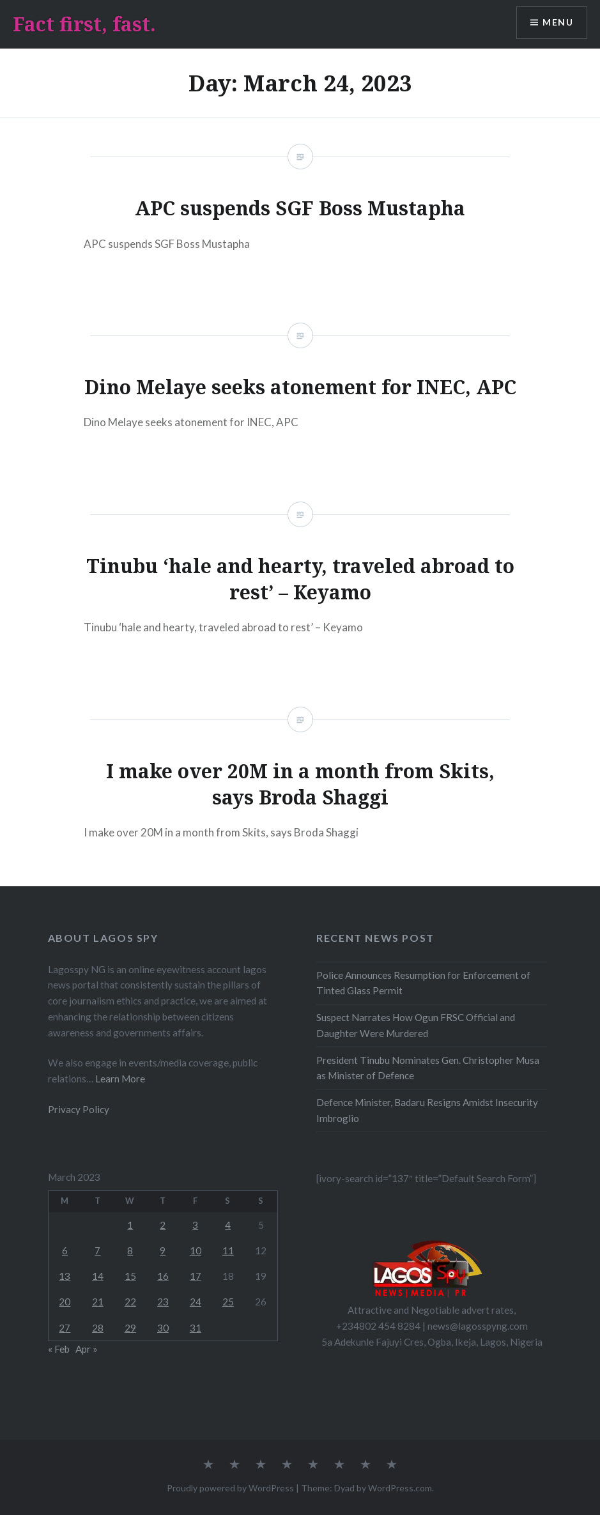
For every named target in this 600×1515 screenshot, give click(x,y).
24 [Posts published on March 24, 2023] (195, 1301)
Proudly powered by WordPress (230, 1487)
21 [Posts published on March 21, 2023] (98, 1301)
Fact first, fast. (84, 24)
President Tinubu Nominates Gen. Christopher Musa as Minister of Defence (427, 1068)
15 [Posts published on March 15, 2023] (130, 1276)
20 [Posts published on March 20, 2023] (64, 1301)
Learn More (119, 1078)
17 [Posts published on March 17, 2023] (195, 1276)
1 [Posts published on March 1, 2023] (130, 1225)
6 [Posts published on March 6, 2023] (65, 1250)
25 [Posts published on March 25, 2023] (228, 1301)
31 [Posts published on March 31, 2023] (195, 1328)
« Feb (59, 1349)
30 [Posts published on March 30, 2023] (163, 1328)
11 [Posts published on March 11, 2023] (228, 1250)
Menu (557, 22)
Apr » (86, 1349)
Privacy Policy (78, 1109)
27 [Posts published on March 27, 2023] (64, 1328)
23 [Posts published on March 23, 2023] (163, 1301)
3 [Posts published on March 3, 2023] (195, 1225)
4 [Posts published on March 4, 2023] (228, 1225)
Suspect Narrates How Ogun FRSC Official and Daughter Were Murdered (415, 1025)
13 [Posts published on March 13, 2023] (64, 1276)
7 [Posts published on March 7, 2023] (97, 1250)
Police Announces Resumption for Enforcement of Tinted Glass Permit (423, 983)
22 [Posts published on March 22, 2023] (130, 1301)
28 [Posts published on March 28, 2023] (98, 1328)
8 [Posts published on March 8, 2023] (130, 1250)
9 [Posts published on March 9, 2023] (162, 1250)
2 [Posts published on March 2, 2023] (162, 1225)
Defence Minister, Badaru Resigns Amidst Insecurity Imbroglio (427, 1110)
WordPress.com (400, 1487)
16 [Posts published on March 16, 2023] (163, 1276)
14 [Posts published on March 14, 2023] (98, 1276)
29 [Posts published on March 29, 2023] (130, 1328)
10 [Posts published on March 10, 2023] (195, 1250)
